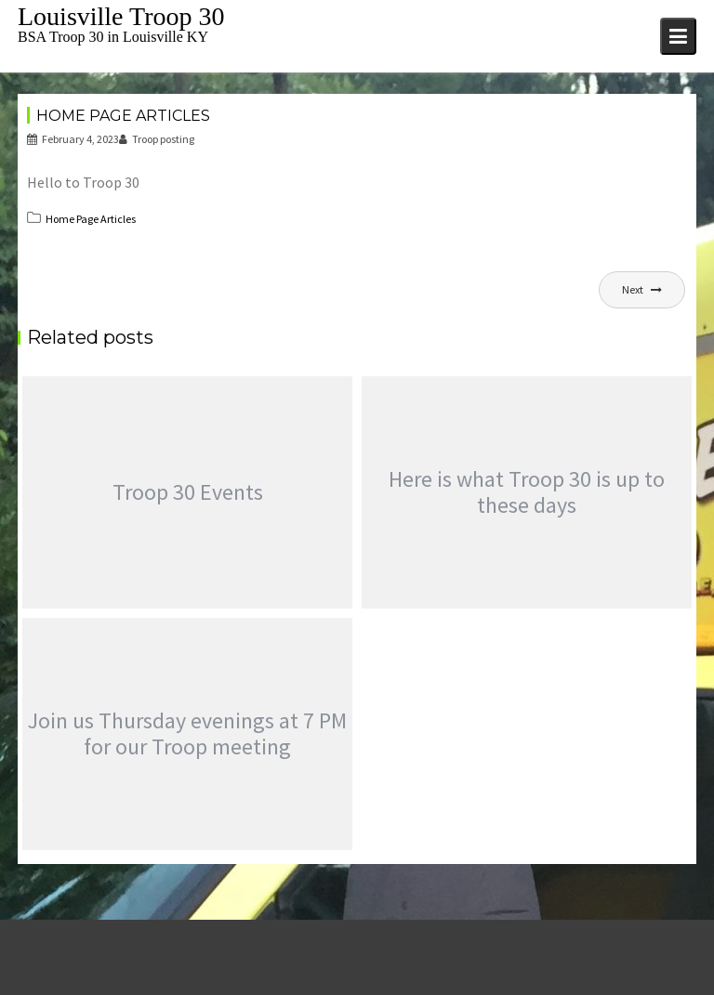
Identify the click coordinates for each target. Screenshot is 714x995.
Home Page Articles (91, 219)
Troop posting (156, 139)
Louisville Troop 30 (121, 16)
